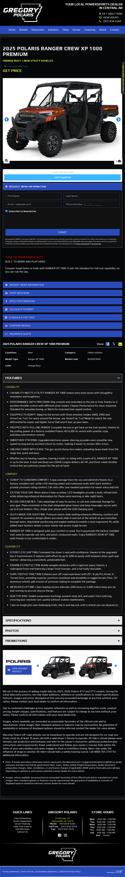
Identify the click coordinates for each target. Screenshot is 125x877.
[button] (6, 119)
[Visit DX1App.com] (115, 871)
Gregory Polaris (62, 812)
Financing (89, 29)
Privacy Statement (83, 244)
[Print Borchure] (62, 293)
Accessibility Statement (46, 871)
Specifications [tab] (62, 620)
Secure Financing (22, 824)
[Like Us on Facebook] (59, 835)
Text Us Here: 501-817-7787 (123, 78)
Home (12, 29)
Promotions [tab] (62, 640)
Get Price (12, 70)
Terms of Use (96, 244)
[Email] (33, 204)
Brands (23, 29)
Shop (65, 29)
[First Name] (33, 196)
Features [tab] (62, 377)
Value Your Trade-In (22, 826)
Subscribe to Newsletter (22, 211)
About (102, 29)
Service (76, 29)
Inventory (53, 29)
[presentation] (30, 221)
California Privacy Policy (70, 871)
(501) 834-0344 (67, 824)
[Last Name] (92, 196)
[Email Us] (120, 344)
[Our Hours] (111, 18)
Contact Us (22, 832)
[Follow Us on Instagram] (65, 835)
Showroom (37, 29)
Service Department (22, 821)
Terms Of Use (27, 871)
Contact (114, 29)
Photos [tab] (62, 630)
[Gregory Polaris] (22, 13)
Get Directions (22, 829)
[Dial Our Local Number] (111, 21)
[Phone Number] (92, 204)
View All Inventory (22, 818)
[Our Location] (111, 14)
